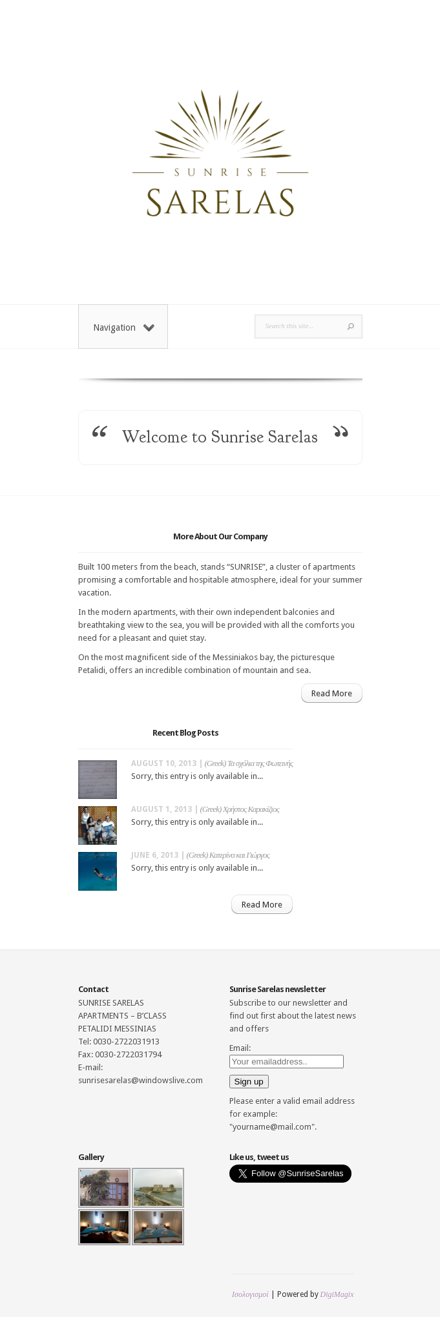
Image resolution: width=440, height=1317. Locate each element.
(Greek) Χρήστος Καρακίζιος (239, 809)
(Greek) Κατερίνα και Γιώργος (228, 855)
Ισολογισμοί (250, 1294)
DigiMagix (337, 1294)
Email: (240, 1048)
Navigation (123, 327)
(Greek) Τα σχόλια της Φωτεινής (249, 763)
